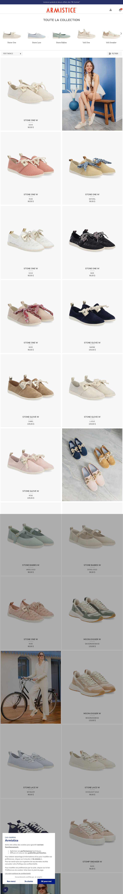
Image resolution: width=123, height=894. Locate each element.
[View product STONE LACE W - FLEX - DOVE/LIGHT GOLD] (92, 755)
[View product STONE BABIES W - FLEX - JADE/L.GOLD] (31, 532)
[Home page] (61, 11)
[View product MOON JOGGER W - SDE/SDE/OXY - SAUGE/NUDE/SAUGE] (92, 606)
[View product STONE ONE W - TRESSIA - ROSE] (31, 162)
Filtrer (113, 54)
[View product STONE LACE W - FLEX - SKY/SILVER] (31, 755)
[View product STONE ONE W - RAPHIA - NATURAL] (92, 162)
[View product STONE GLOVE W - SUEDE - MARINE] (92, 310)
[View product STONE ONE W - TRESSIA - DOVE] (31, 88)
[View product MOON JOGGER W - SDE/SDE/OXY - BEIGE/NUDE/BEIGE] (92, 681)
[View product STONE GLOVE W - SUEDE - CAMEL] (31, 384)
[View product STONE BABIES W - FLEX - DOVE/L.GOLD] (92, 532)
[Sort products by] (12, 54)
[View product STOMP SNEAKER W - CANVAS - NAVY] (31, 829)
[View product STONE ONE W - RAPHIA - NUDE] (31, 310)
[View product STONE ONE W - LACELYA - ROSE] (31, 606)
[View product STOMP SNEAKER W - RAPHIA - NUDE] (92, 829)
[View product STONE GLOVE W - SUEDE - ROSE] (31, 458)
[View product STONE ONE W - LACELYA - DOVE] (31, 236)
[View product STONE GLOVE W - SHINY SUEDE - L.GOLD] (92, 384)
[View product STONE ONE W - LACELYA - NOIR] (92, 236)
